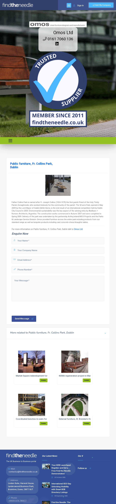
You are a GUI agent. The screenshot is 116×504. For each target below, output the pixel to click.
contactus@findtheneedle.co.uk (23, 472)
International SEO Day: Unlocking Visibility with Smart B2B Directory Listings (61, 488)
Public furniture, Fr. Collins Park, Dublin (50, 229)
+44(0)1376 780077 (18, 501)
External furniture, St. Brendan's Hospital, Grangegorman (85, 419)
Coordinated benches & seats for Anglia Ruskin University (43, 419)
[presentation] (30, 308)
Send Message (24, 318)
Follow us (84, 468)
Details (43, 380)
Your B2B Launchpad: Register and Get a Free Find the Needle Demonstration (61, 469)
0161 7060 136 (58, 39)
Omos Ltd (63, 32)
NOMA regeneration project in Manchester (78, 376)
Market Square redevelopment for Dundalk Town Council (42, 376)
